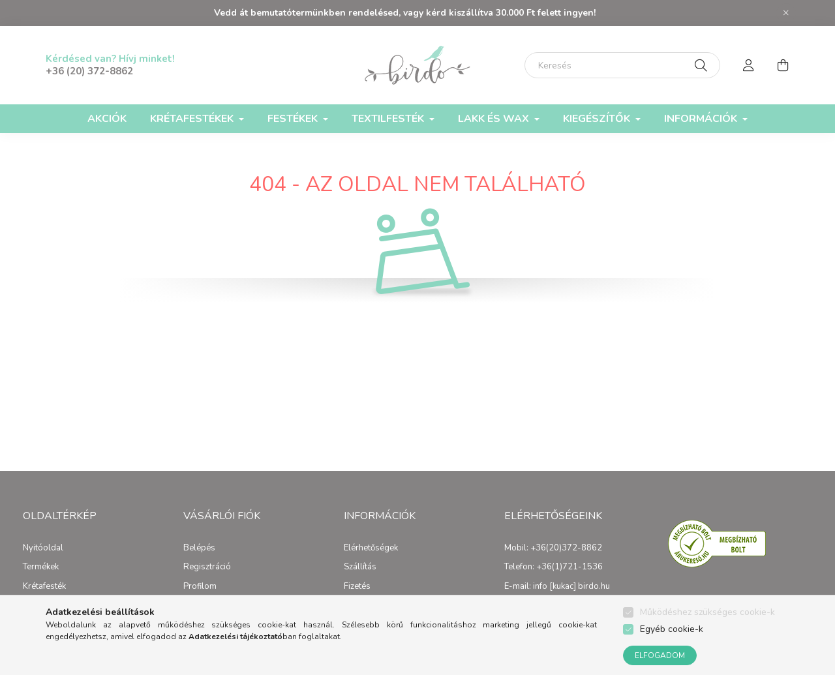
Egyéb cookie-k (671, 629)
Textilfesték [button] (389, 119)
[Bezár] (786, 13)
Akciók (107, 119)
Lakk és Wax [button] (495, 119)
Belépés (199, 548)
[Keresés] (622, 65)
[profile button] (749, 65)
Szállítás (360, 567)
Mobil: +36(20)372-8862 (553, 548)
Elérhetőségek (371, 548)
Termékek (41, 567)
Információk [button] (702, 119)
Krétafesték (44, 587)
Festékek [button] (293, 119)
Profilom (200, 587)
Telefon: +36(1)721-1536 (553, 567)
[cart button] (783, 65)
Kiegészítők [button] (598, 119)
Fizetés (357, 587)
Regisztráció (207, 567)
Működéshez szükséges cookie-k (707, 612)
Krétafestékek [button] (193, 119)
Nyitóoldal (43, 548)
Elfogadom (660, 655)
